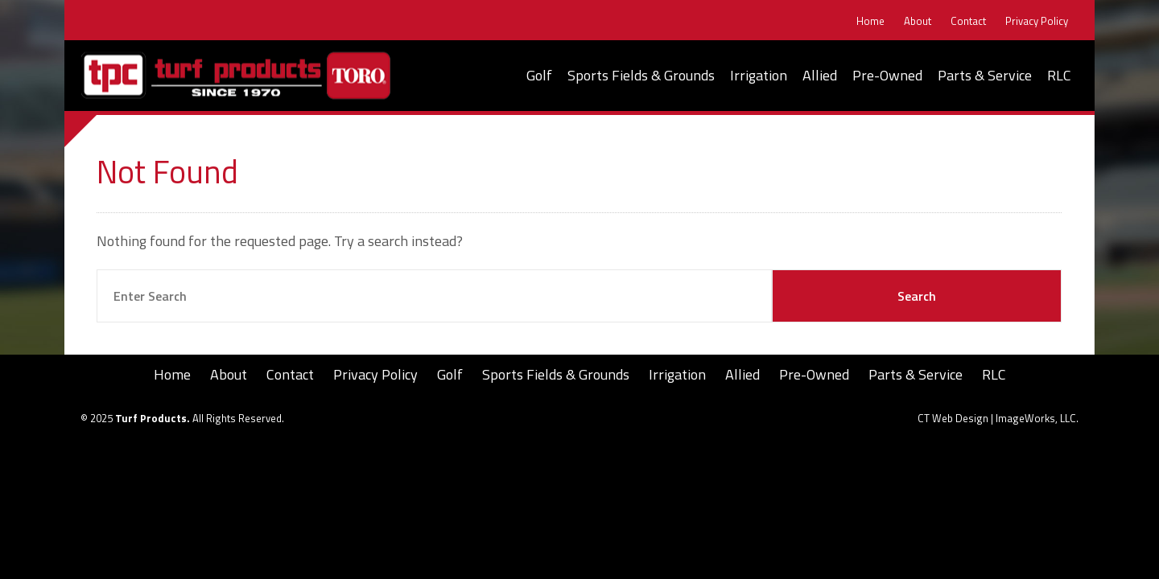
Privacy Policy (1036, 21)
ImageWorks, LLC (1036, 418)
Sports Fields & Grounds (641, 75)
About (917, 21)
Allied (819, 75)
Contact (968, 21)
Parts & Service (985, 75)
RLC (1059, 75)
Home (870, 21)
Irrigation (758, 75)
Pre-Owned (887, 75)
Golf (539, 75)
